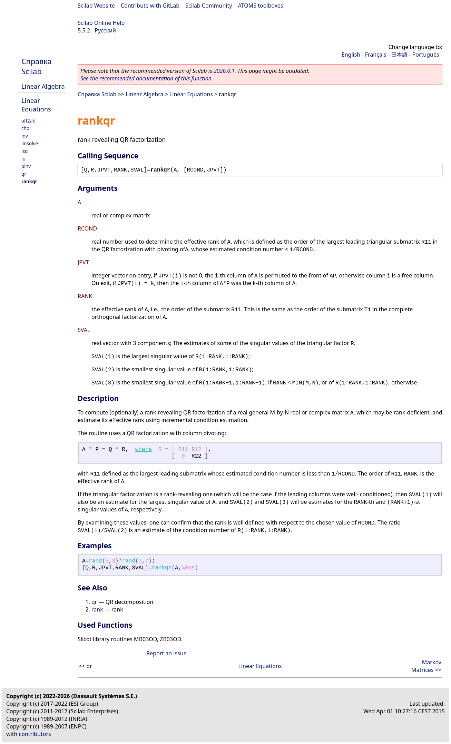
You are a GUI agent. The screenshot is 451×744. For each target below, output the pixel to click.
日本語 (399, 54)
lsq (24, 151)
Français (375, 54)
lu (23, 158)
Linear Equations (36, 104)
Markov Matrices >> (426, 666)
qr (23, 173)
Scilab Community (208, 5)
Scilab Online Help (101, 23)
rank (97, 609)
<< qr (85, 666)
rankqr (29, 181)
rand (95, 561)
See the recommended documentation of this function (146, 78)
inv (24, 136)
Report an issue (166, 653)
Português (425, 54)
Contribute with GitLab (150, 5)
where (143, 450)
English (351, 54)
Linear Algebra (43, 86)
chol (26, 128)
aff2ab (28, 120)
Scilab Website (96, 5)
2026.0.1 (224, 71)
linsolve (29, 143)
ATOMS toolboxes (260, 5)
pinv (26, 166)
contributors (35, 734)
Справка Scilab (36, 66)
